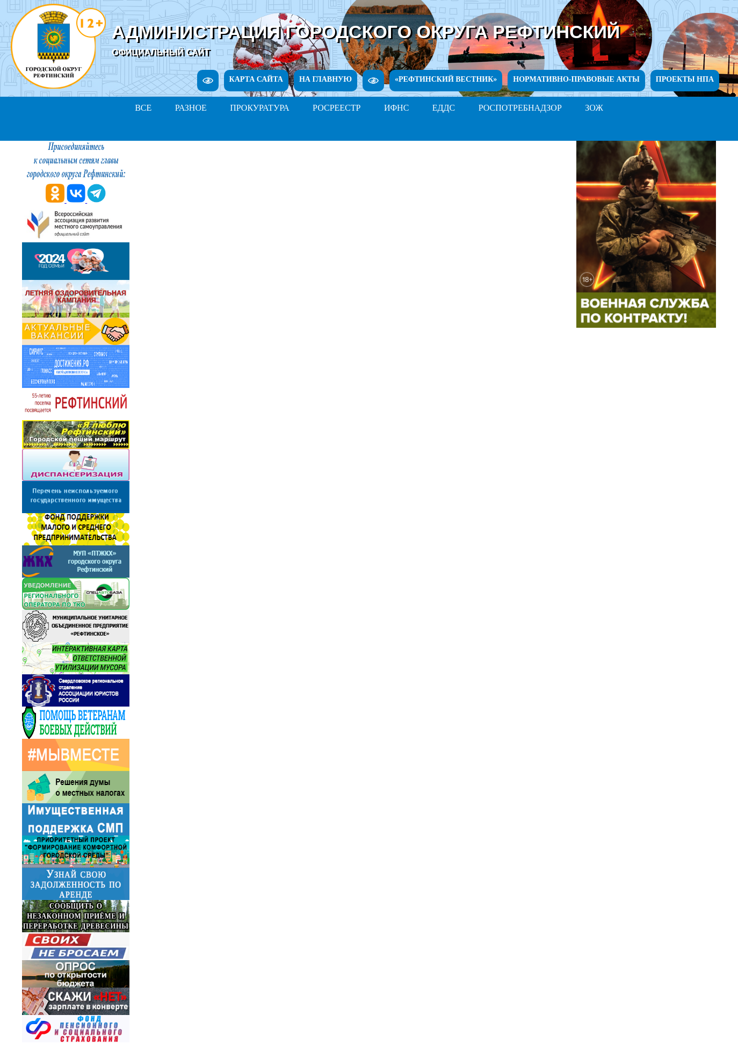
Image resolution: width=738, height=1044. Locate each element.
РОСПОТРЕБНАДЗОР (520, 107)
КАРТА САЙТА (256, 79)
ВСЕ (143, 107)
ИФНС (396, 107)
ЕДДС (443, 107)
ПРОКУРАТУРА (259, 107)
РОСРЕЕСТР (336, 107)
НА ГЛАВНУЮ (325, 79)
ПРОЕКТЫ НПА (685, 79)
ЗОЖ (594, 107)
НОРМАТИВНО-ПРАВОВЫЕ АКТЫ (576, 79)
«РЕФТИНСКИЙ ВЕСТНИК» (446, 79)
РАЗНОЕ (191, 107)
